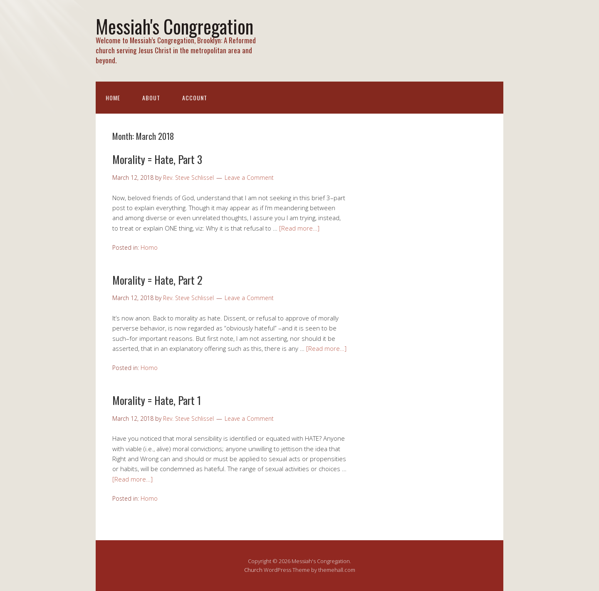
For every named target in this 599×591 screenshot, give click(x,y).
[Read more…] (299, 228)
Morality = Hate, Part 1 (156, 400)
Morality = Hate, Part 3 (157, 159)
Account (194, 97)
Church (253, 570)
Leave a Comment (249, 177)
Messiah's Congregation (174, 26)
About (151, 97)
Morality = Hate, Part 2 (157, 280)
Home (113, 97)
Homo (149, 247)
